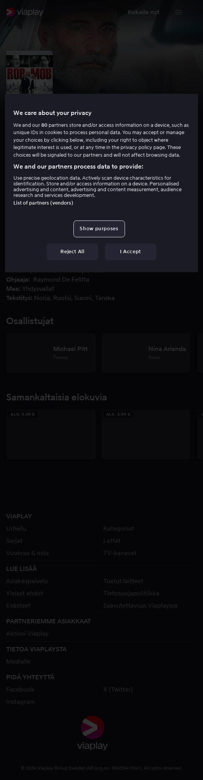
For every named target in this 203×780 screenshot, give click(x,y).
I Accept (130, 251)
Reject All (72, 251)
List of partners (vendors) (43, 203)
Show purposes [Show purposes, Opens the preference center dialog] (99, 228)
